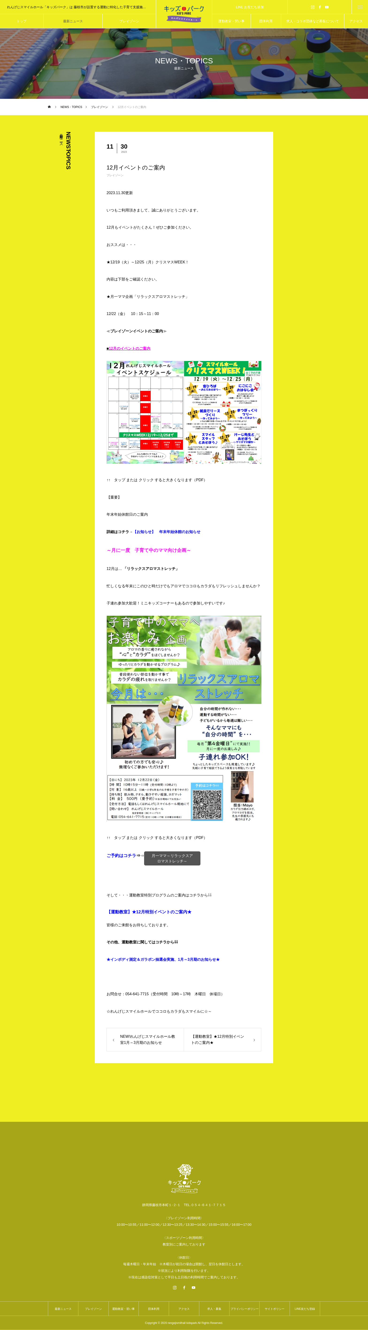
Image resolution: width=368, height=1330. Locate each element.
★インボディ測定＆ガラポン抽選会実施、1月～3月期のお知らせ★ (163, 960)
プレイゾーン (115, 175)
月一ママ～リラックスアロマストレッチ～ (172, 858)
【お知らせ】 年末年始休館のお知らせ (166, 532)
